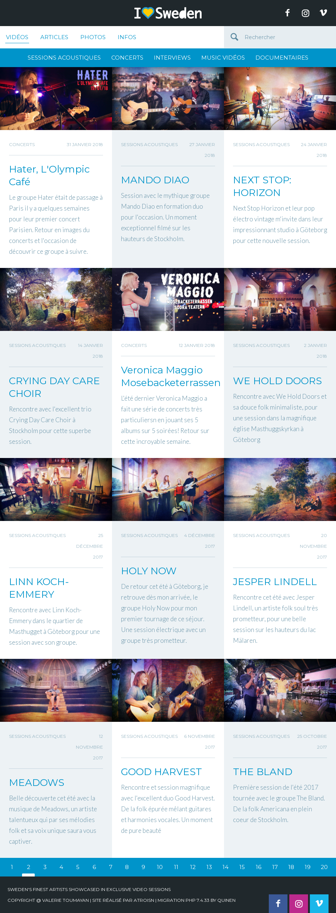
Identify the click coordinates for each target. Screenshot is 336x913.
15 (242, 867)
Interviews (172, 57)
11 (176, 867)
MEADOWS (36, 783)
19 (308, 867)
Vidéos (17, 38)
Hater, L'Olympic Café (49, 175)
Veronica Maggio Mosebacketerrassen (168, 376)
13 (209, 867)
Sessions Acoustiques (64, 57)
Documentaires (281, 57)
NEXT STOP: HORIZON (262, 186)
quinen (226, 900)
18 (291, 867)
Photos (93, 37)
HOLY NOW (149, 571)
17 (275, 867)
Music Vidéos (223, 57)
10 (160, 867)
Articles (54, 37)
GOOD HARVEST (161, 772)
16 (258, 867)
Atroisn (144, 900)
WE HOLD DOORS (277, 381)
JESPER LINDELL (275, 582)
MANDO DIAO (155, 180)
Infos (127, 37)
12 (193, 867)
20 (324, 867)
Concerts (127, 57)
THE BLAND (262, 772)
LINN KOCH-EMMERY (39, 588)
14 (225, 867)
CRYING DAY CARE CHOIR (54, 387)
